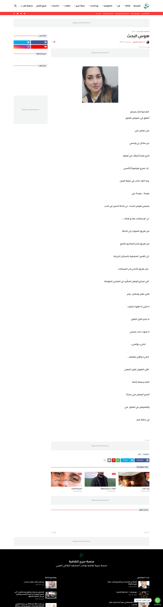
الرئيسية (136, 5)
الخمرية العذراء (76, 489)
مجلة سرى (80, 5)
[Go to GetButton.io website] (157, 604)
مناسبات (55, 5)
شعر (133, 32)
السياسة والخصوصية (122, 13)
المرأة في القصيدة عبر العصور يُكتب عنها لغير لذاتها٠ (122, 583)
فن (118, 5)
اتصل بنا (98, 13)
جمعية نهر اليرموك (24, 5)
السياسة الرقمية (108, 13)
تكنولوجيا (108, 5)
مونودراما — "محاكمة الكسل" (126, 592)
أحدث (146, 532)
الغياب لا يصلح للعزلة (108, 489)
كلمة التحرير (145, 13)
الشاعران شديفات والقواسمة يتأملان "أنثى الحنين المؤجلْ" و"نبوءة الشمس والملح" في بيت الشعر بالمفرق (29, 594)
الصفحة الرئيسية (143, 32)
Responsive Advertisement (81, 23)
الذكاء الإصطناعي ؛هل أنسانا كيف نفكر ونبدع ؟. (123, 603)
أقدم (54, 532)
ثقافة (127, 5)
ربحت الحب (145, 489)
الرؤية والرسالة (135, 13)
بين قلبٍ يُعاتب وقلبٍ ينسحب (34, 582)
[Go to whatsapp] (157, 600)
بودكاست (94, 5)
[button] (21, 6)
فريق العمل (41, 5)
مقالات (67, 5)
